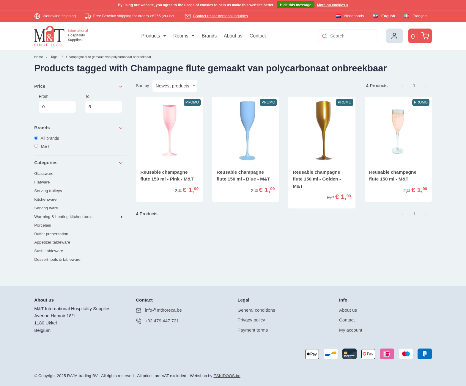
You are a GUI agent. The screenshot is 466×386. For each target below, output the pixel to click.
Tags (54, 57)
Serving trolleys (48, 191)
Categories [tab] (78, 163)
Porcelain (42, 225)
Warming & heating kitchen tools (63, 216)
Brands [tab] (78, 128)
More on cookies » (332, 5)
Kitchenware (45, 199)
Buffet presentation (51, 234)
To (103, 103)
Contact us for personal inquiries (220, 16)
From (57, 103)
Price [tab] (78, 86)
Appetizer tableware (52, 242)
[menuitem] (153, 36)
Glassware (43, 173)
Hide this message (295, 5)
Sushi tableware (48, 251)
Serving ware (46, 208)
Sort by (142, 85)
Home (38, 57)
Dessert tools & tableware (57, 259)
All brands (46, 138)
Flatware (42, 182)
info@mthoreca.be (159, 310)
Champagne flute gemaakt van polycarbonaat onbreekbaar (108, 57)
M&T (42, 146)
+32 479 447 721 (157, 321)
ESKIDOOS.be (226, 376)
